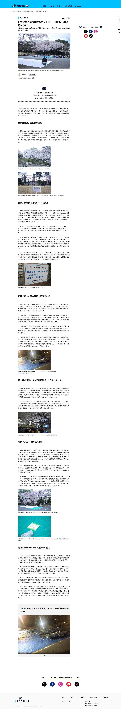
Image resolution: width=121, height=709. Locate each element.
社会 (29, 77)
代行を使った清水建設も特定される (45, 95)
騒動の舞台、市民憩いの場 (45, 93)
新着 (44, 6)
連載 (58, 6)
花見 (33, 77)
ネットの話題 (19, 11)
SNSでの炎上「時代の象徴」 (44, 98)
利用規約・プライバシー (91, 703)
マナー (25, 77)
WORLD (78, 6)
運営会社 (87, 701)
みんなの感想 (66, 19)
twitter (20, 77)
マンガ (51, 6)
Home (14, 11)
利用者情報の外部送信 (91, 705)
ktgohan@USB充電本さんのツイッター (26, 373)
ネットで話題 (67, 6)
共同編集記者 (31, 74)
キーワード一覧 (66, 701)
